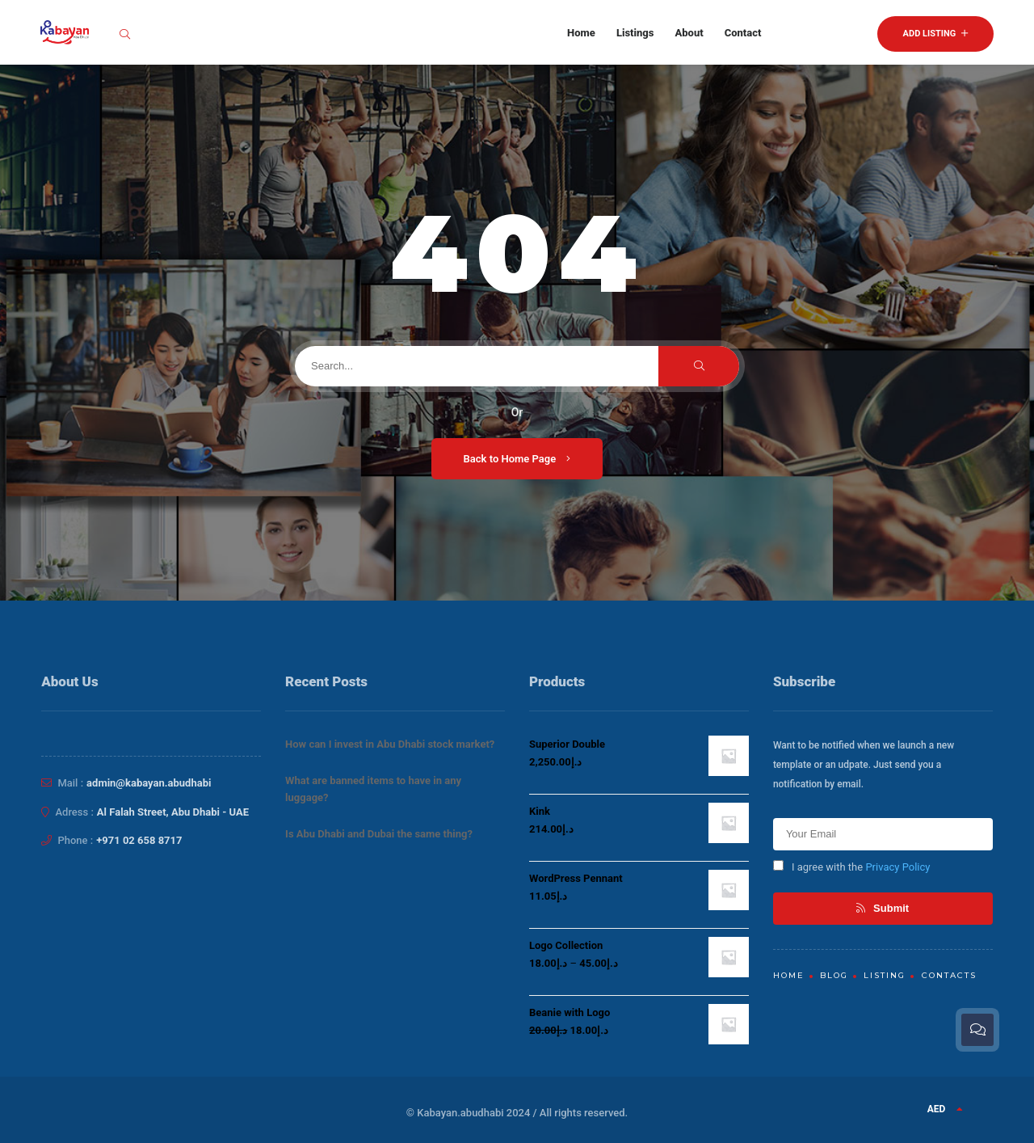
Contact (743, 33)
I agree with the (852, 866)
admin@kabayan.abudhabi (148, 783)
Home (581, 33)
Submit (882, 908)
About (689, 33)
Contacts (949, 975)
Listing (885, 975)
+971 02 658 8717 (139, 840)
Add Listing (935, 33)
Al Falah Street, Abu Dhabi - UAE (173, 812)
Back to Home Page (517, 459)
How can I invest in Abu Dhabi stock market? (389, 744)
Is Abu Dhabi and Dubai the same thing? (379, 834)
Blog (834, 975)
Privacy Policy (897, 867)
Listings (635, 33)
